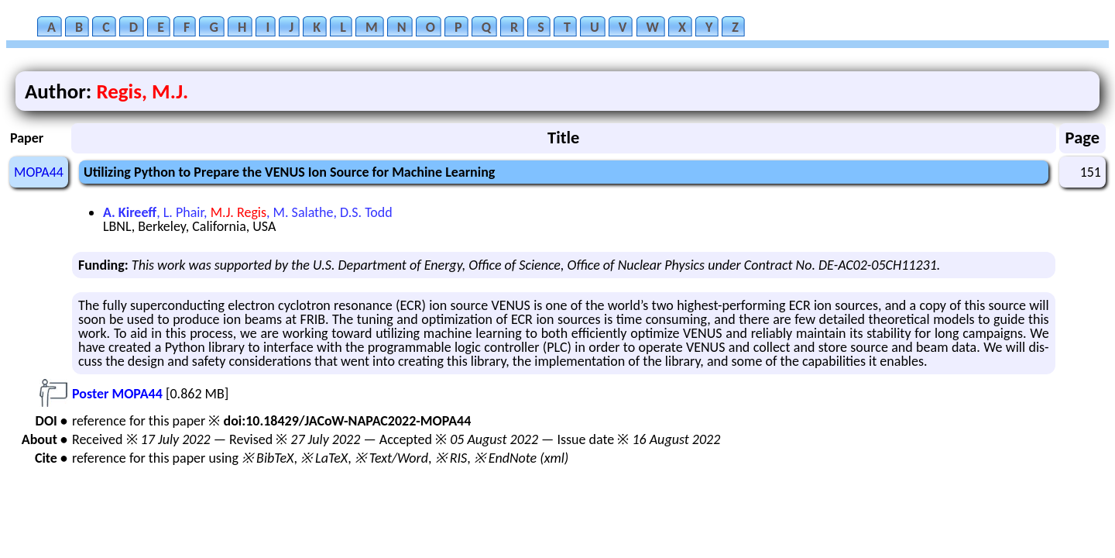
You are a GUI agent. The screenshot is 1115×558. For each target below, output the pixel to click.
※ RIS (451, 458)
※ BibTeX (267, 458)
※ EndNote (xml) (521, 458)
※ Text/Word (391, 458)
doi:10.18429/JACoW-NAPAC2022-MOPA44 (347, 420)
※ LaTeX (324, 458)
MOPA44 (38, 172)
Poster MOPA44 (117, 393)
